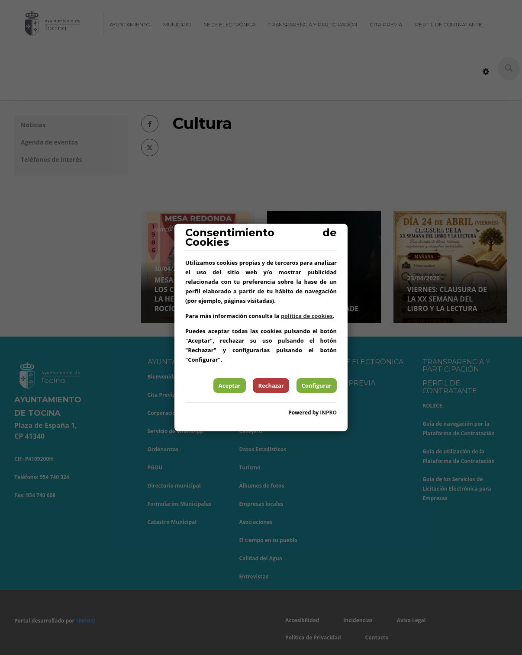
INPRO (328, 412)
